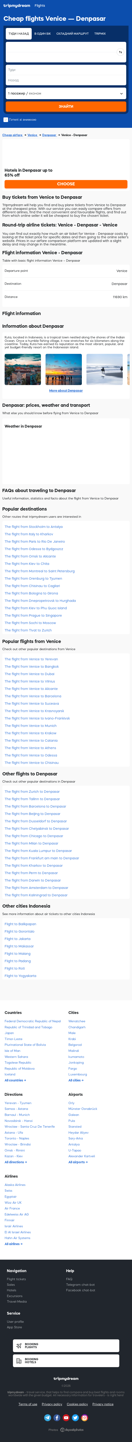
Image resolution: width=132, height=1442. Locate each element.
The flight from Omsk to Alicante (30, 556)
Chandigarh (77, 1027)
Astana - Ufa (14, 1132)
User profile (15, 1321)
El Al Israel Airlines (18, 1232)
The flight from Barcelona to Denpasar (35, 806)
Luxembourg (77, 1074)
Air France (12, 1208)
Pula (71, 1120)
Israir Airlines (14, 1226)
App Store (14, 1327)
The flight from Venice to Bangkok (32, 666)
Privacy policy (52, 1404)
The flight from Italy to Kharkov (29, 534)
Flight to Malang (18, 953)
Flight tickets (16, 1279)
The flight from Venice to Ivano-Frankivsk (37, 718)
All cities (74, 1080)
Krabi (72, 1039)
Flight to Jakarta (18, 938)
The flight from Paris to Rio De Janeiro (35, 541)
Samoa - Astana (16, 1108)
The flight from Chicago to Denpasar (34, 836)
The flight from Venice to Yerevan (31, 659)
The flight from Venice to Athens (30, 748)
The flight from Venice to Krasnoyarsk (34, 711)
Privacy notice (103, 1404)
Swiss (8, 1190)
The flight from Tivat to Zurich (28, 630)
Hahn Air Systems (17, 1238)
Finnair (10, 1220)
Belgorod (75, 1044)
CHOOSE (66, 184)
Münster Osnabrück (82, 1108)
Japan (9, 1033)
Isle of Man (12, 1050)
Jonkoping (76, 1062)
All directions (15, 1162)
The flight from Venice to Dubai (29, 674)
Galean (73, 1114)
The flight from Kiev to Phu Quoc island (36, 608)
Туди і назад (19, 33)
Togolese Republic (18, 1062)
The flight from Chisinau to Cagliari (32, 586)
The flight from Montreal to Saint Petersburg (40, 571)
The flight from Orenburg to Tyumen (33, 578)
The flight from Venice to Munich (31, 725)
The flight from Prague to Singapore (33, 615)
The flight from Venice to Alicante (31, 688)
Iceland (10, 1074)
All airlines (12, 1244)
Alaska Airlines (15, 1184)
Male (72, 1033)
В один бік (42, 33)
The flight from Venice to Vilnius (30, 681)
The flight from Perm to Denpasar (31, 873)
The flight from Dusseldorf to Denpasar (36, 821)
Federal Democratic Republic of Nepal (33, 1021)
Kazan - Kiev (14, 1156)
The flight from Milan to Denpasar (31, 843)
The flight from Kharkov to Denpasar (34, 865)
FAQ (69, 1279)
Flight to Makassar (19, 946)
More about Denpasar (66, 390)
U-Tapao (74, 1150)
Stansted (74, 1126)
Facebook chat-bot (80, 1290)
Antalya (74, 1144)
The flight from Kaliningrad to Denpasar (36, 895)
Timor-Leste (13, 1039)
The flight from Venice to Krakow (30, 733)
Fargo (72, 1068)
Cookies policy (77, 1404)
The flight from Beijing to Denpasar (32, 813)
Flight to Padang (18, 961)
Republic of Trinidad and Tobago (28, 1027)
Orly (71, 1103)
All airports (77, 1162)
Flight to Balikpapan (20, 924)
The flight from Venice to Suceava (32, 703)
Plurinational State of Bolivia (25, 1044)
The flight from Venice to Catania (31, 740)
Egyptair (11, 1196)
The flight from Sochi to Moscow (30, 623)
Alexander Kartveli (81, 1156)
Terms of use (27, 1404)
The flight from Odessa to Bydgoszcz (34, 549)
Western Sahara (16, 1056)
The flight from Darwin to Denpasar (33, 880)
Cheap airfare (12, 135)
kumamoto (76, 1056)
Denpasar (49, 135)
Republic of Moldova (19, 1068)
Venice (33, 135)
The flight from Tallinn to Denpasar (32, 799)
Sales (11, 1284)
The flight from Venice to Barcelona (33, 696)
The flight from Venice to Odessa (31, 755)
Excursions (14, 1296)
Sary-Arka (75, 1138)
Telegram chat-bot (80, 1284)
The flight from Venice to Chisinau (32, 762)
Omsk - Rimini (15, 1150)
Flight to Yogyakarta (20, 975)
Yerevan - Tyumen (18, 1103)
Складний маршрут (72, 33)
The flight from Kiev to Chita (27, 563)
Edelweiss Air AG (17, 1214)
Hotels (11, 1290)
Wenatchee (76, 1021)
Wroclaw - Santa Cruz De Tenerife (30, 1126)
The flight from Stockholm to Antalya (34, 526)
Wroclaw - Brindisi (18, 1144)
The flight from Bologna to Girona (31, 593)
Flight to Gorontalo (19, 931)
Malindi (73, 1050)
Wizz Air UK (13, 1202)
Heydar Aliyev (78, 1132)
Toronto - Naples (17, 1138)
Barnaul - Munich (17, 1114)
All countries (14, 1080)
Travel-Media (17, 1301)
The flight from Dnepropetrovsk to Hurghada (40, 600)
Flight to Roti (15, 968)
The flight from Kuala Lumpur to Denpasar (38, 850)
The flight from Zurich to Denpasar (32, 791)
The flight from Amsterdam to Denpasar (36, 887)
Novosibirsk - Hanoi (19, 1120)
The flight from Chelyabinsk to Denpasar (37, 828)
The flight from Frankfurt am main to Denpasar (42, 858)
